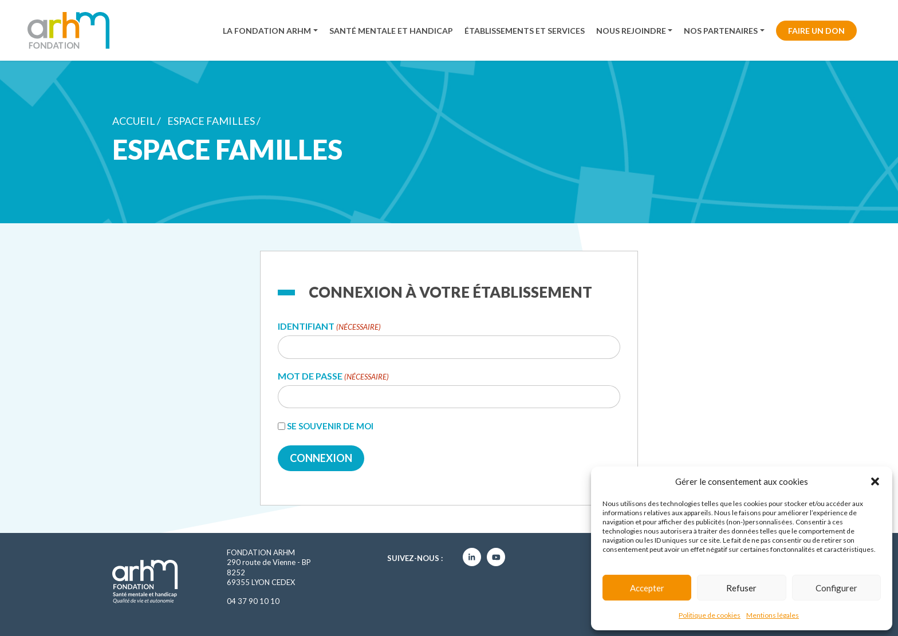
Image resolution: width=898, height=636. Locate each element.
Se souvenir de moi (330, 426)
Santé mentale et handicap (391, 30)
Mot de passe (333, 376)
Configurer (836, 588)
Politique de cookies (710, 615)
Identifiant (329, 326)
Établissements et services (524, 30)
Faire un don (816, 30)
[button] (875, 481)
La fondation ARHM (267, 30)
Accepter (647, 588)
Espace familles (211, 120)
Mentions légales (772, 615)
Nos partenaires (721, 30)
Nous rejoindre (631, 30)
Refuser (741, 588)
